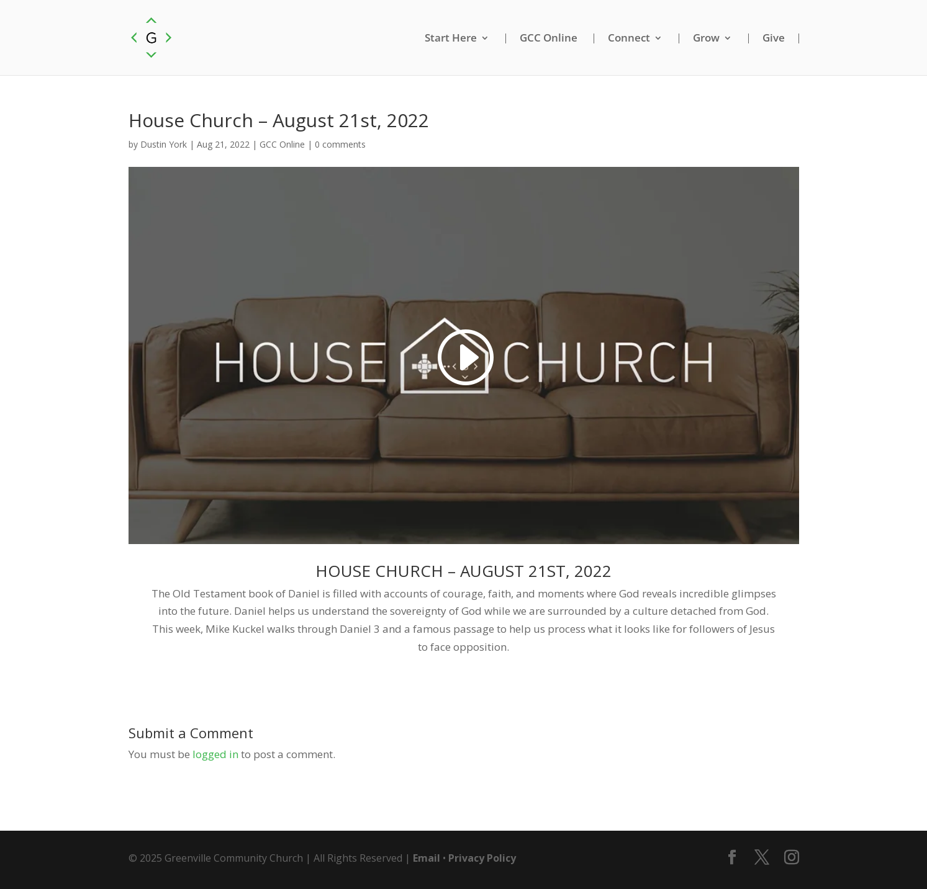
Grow (706, 38)
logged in (215, 754)
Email (426, 858)
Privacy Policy (482, 858)
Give (773, 38)
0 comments (340, 144)
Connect (629, 38)
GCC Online (548, 38)
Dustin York (163, 144)
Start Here (451, 38)
